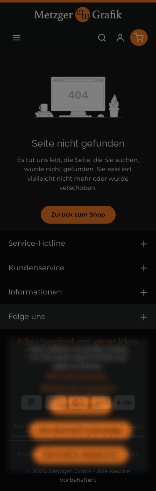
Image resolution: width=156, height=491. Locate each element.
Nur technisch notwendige (80, 443)
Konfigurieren (80, 418)
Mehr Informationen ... (78, 388)
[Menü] (16, 37)
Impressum (99, 400)
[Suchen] (102, 37)
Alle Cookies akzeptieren (80, 467)
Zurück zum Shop (78, 214)
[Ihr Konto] (120, 37)
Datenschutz (58, 400)
